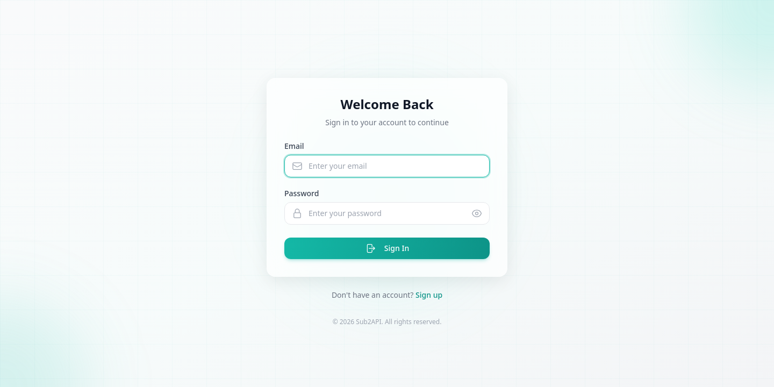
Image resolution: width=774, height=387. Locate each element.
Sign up (428, 295)
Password (301, 193)
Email (294, 146)
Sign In (387, 248)
